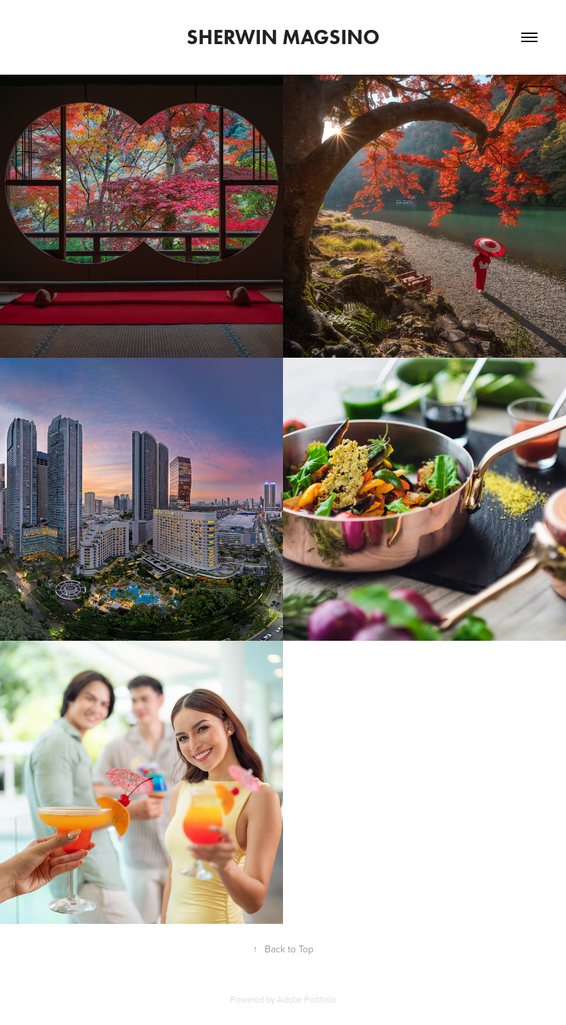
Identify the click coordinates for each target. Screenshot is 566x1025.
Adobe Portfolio (306, 999)
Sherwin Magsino (283, 37)
